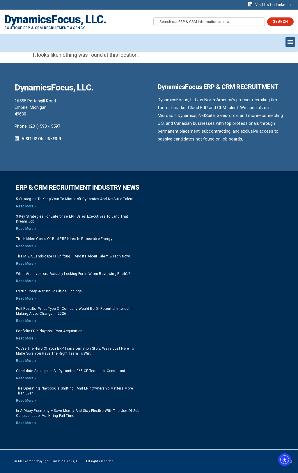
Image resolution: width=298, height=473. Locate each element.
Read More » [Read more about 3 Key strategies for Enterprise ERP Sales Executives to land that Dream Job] (26, 229)
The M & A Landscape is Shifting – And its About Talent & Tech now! (73, 256)
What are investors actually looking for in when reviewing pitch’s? (73, 274)
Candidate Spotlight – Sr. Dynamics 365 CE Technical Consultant (70, 371)
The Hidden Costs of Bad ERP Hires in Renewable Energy (64, 239)
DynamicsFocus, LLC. (55, 19)
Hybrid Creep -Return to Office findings (49, 291)
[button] (290, 42)
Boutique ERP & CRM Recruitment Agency (44, 28)
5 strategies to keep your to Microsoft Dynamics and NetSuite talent (75, 199)
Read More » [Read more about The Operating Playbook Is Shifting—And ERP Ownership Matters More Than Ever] (26, 401)
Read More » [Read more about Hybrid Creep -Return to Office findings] (26, 298)
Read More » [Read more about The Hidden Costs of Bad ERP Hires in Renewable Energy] (26, 246)
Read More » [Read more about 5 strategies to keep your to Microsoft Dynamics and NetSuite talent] (26, 206)
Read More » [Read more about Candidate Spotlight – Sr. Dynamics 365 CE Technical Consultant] (26, 378)
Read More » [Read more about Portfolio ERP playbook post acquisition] (26, 338)
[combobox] (209, 21)
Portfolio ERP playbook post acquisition (49, 331)
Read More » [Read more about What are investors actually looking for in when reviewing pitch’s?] (26, 281)
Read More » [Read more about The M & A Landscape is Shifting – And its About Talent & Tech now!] (26, 264)
